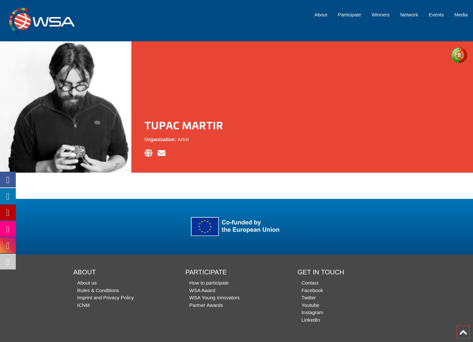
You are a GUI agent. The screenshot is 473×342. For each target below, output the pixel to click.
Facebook (312, 290)
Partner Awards (206, 305)
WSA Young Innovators (214, 297)
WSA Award (202, 290)
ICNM (83, 305)
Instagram (313, 312)
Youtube (311, 305)
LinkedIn (311, 320)
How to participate (209, 283)
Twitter (309, 297)
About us (87, 283)
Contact (310, 283)
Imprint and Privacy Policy (105, 297)
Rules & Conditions (98, 290)
